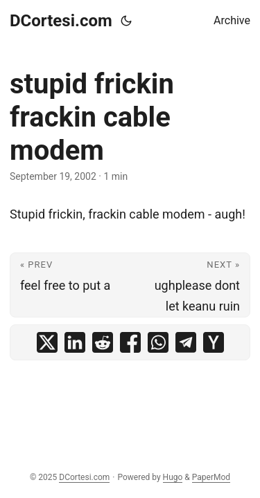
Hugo (173, 477)
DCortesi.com (61, 20)
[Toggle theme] (126, 21)
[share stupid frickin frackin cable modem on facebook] (130, 342)
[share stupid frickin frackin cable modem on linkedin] (74, 342)
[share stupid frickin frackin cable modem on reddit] (102, 342)
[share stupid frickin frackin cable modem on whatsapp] (158, 342)
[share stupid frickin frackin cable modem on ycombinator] (213, 342)
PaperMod (211, 477)
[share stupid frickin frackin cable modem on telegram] (185, 342)
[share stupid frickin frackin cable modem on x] (47, 342)
